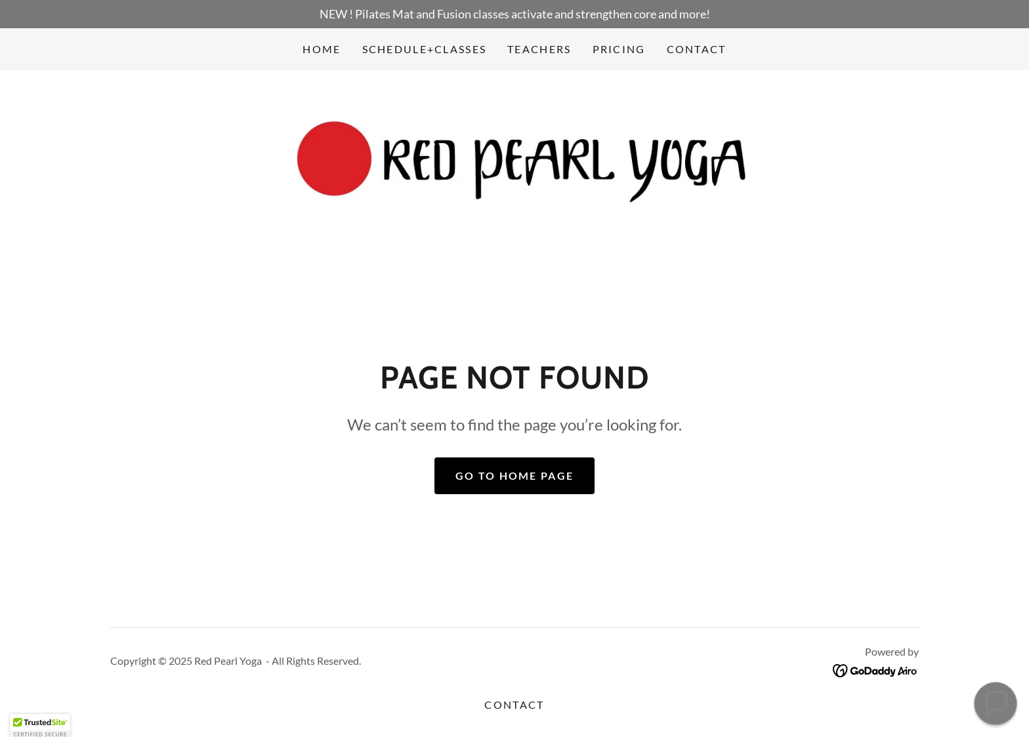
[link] (514, 165)
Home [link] (322, 49)
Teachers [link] (539, 49)
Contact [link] (696, 49)
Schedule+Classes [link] (424, 49)
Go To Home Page (514, 475)
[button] (995, 703)
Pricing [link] (619, 49)
